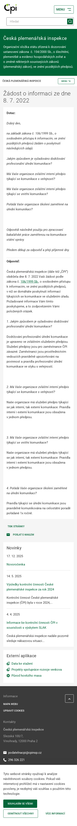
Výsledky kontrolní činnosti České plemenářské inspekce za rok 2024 (30, 587)
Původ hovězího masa (26, 675)
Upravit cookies (13, 710)
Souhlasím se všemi (20, 803)
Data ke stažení (22, 663)
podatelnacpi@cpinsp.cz (22, 753)
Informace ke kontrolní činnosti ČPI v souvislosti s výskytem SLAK (32, 625)
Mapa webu (10, 704)
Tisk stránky (16, 526)
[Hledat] (40, 21)
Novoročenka (16, 564)
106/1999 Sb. (29, 281)
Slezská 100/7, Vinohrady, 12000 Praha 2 (20, 738)
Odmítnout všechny (21, 813)
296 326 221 (14, 760)
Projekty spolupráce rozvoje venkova (36, 669)
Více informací (55, 813)
